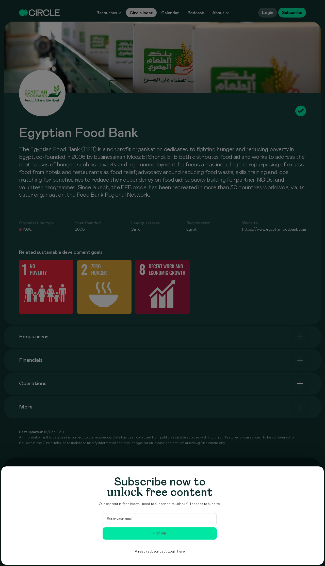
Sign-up (159, 533)
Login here (176, 551)
